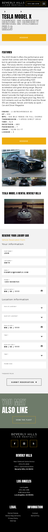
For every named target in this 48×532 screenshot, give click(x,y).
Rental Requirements (13, 516)
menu (44, 3)
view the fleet (24, 420)
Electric (17, 11)
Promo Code (8, 363)
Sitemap (13, 521)
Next (41, 166)
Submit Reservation (24, 382)
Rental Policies (13, 513)
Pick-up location (10, 306)
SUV (18, 11)
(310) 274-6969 (24, 464)
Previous (6, 166)
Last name (8, 260)
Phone (6, 280)
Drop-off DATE (9, 344)
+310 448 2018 (33, 3)
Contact (35, 513)
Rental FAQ (35, 516)
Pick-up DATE (9, 325)
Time (6, 335)
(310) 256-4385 (24, 490)
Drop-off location (11, 316)
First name (8, 251)
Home (2, 11)
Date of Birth (9, 289)
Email (6, 270)
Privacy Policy (13, 518)
